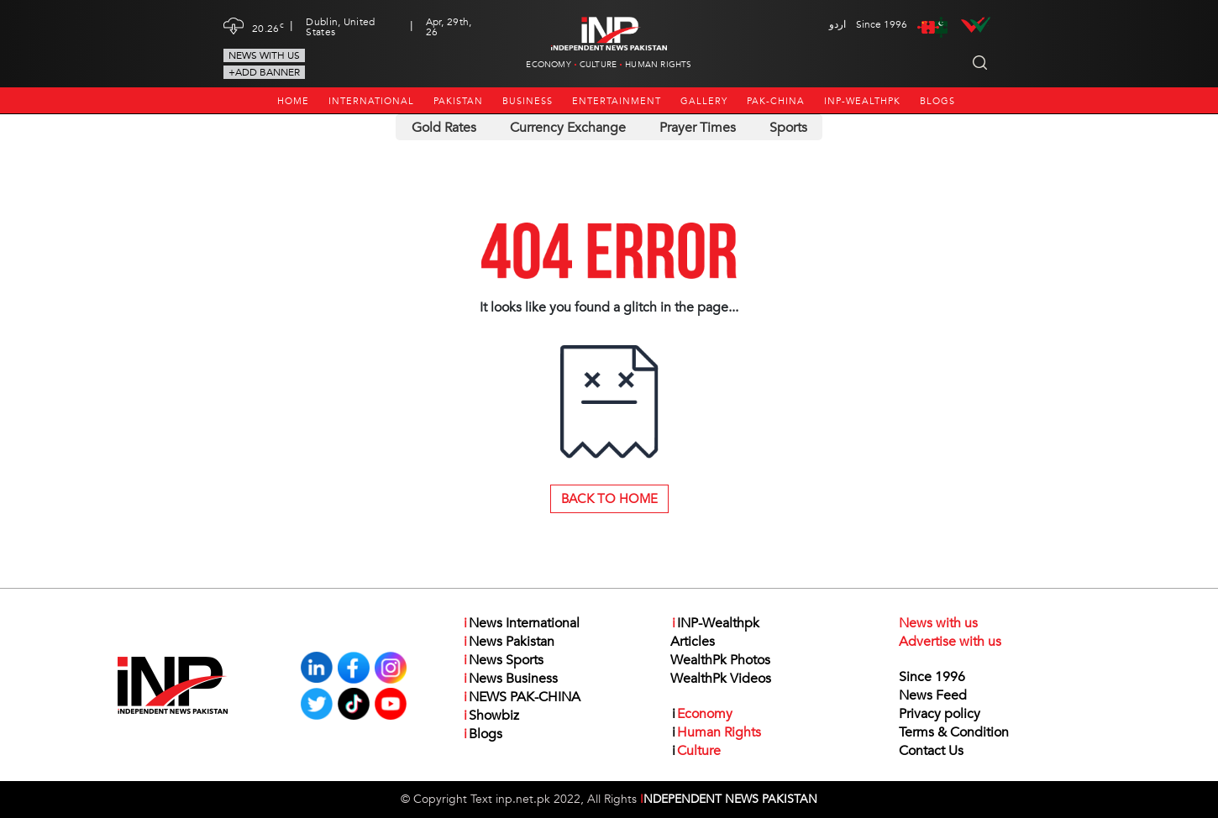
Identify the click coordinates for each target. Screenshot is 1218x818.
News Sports (502, 660)
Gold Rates (444, 127)
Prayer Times (697, 127)
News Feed (933, 695)
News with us (264, 55)
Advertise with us (950, 641)
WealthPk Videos (720, 678)
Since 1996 (932, 677)
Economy (548, 65)
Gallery (703, 101)
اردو (837, 24)
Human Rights (658, 65)
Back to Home (609, 498)
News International (521, 623)
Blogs (937, 101)
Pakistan (458, 101)
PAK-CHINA (776, 101)
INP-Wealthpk (862, 101)
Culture (598, 65)
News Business (510, 678)
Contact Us (931, 751)
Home (293, 101)
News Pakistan (508, 641)
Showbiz (490, 715)
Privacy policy (939, 714)
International (371, 101)
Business (527, 101)
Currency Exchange (568, 127)
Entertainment (616, 101)
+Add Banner (264, 72)
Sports (788, 127)
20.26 (268, 27)
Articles (692, 641)
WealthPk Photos (720, 660)
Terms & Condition (954, 732)
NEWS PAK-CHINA (521, 697)
